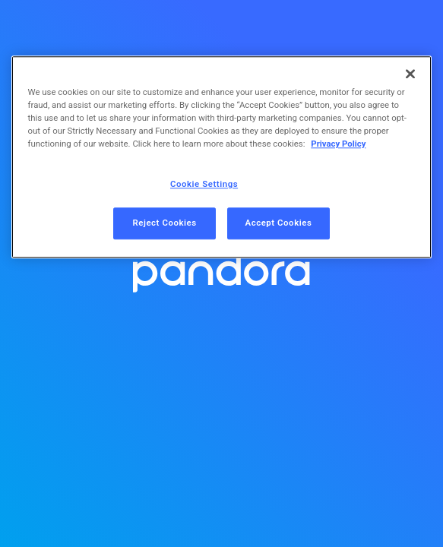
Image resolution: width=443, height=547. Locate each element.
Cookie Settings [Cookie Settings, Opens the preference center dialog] (204, 184)
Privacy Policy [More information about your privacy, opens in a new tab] (338, 144)
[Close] (410, 73)
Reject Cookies (164, 223)
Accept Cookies (278, 223)
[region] (221, 156)
